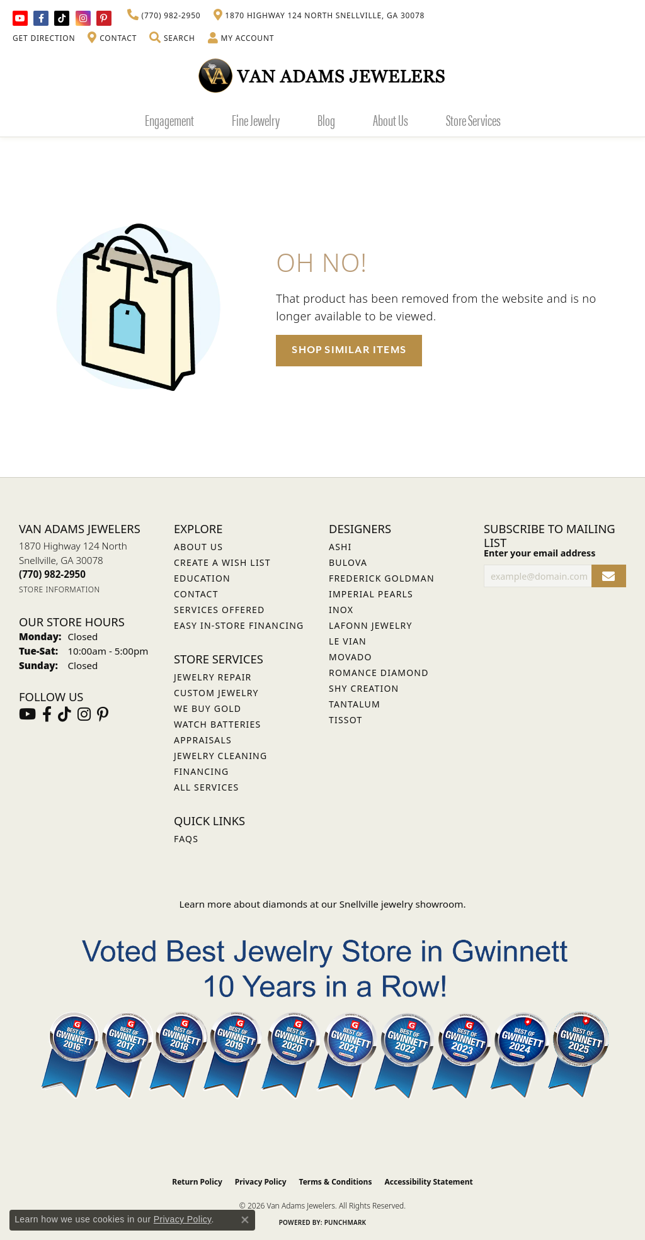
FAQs (186, 839)
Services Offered (219, 610)
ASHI (340, 547)
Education (202, 578)
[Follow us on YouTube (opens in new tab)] (20, 18)
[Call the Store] (52, 574)
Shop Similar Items (349, 350)
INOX (341, 610)
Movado (350, 657)
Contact (196, 594)
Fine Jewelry (256, 119)
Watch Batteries (217, 724)
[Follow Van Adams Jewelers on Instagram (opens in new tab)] (83, 18)
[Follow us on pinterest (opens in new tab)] (103, 18)
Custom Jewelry (216, 693)
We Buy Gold (207, 708)
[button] (172, 38)
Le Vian (348, 641)
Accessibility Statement (428, 1181)
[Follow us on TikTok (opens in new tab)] (61, 18)
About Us (390, 119)
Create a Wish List (222, 562)
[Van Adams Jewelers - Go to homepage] (322, 75)
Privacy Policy (261, 1181)
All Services (206, 787)
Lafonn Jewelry (371, 625)
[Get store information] (59, 589)
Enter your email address (539, 553)
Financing (201, 771)
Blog (326, 119)
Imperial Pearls (371, 594)
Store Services (473, 119)
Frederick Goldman (382, 578)
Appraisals (203, 740)
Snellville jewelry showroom (402, 904)
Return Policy (197, 1181)
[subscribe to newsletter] (608, 576)
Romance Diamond (379, 673)
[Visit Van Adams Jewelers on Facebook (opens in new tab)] (41, 18)
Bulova (348, 562)
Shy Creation (364, 688)
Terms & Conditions (335, 1181)
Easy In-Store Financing (239, 625)
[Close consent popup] (245, 1220)
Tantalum (354, 704)
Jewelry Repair (212, 677)
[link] (164, 15)
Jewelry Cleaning (220, 756)
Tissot (345, 720)
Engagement (169, 119)
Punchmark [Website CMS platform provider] (345, 1222)
